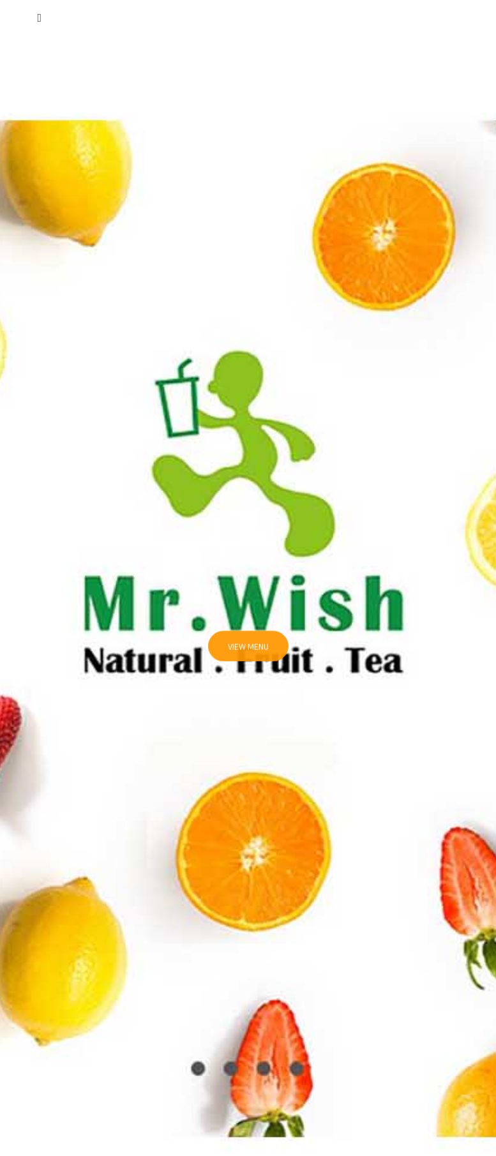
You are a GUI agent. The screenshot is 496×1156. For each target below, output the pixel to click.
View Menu (248, 651)
